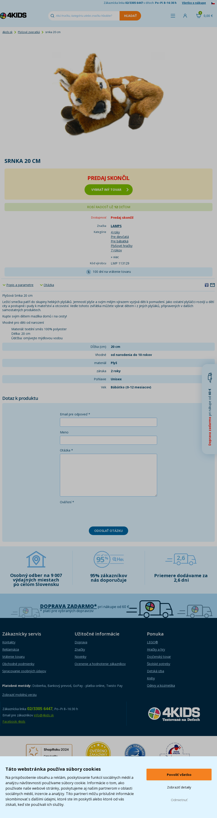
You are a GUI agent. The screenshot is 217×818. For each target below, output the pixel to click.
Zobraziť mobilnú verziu (19, 695)
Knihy (151, 678)
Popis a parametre (19, 285)
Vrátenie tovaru (13, 656)
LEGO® (152, 642)
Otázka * (66, 450)
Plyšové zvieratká (29, 32)
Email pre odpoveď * (75, 414)
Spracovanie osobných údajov (24, 671)
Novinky (80, 656)
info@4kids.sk (44, 715)
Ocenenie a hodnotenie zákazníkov (100, 664)
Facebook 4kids (13, 721)
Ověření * (67, 502)
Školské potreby (158, 664)
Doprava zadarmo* (68, 606)
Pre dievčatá (120, 237)
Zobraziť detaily (179, 787)
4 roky (115, 232)
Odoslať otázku (108, 531)
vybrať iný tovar (110, 189)
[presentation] (94, 514)
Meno (64, 432)
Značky (80, 649)
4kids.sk (7, 32)
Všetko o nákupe (194, 3)
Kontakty (8, 642)
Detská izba (155, 671)
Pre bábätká (119, 241)
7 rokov (116, 250)
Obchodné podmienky (18, 664)
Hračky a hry (156, 649)
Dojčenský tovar (159, 656)
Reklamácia (10, 649)
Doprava (81, 642)
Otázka (49, 285)
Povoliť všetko (179, 774)
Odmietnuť (179, 799)
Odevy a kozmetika (161, 685)
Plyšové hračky (121, 246)
